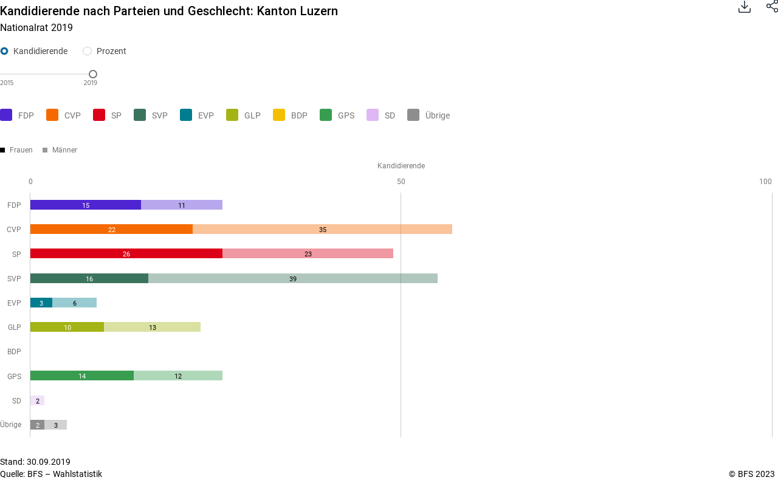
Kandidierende (40, 51)
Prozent (111, 51)
